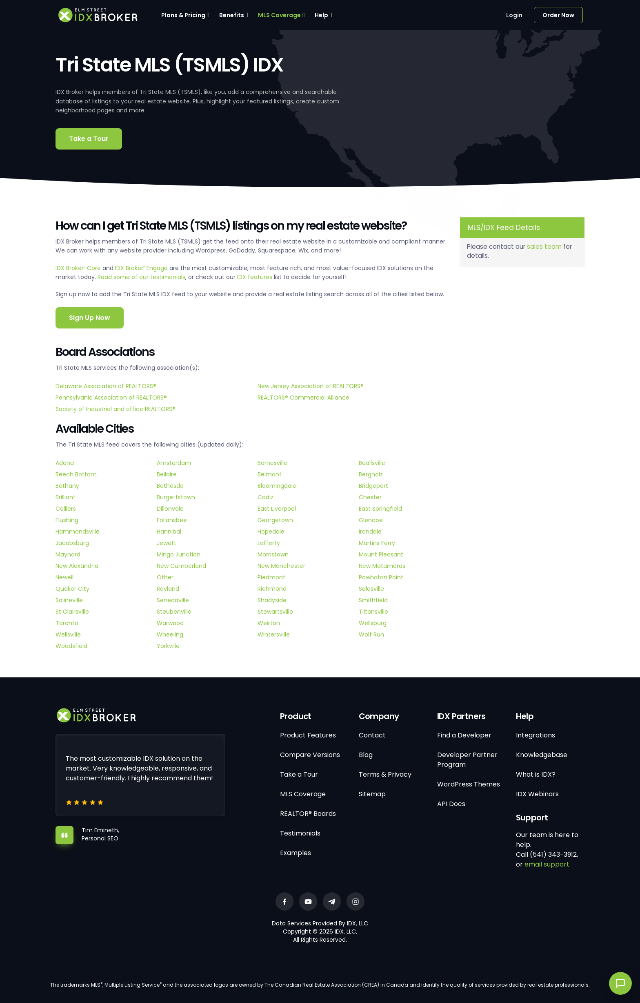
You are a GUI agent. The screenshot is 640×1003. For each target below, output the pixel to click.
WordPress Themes (468, 784)
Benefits (231, 15)
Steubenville (174, 612)
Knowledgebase (541, 755)
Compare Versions (310, 755)
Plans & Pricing (183, 15)
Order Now (558, 15)
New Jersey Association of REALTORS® (311, 386)
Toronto (67, 623)
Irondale (370, 531)
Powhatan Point (381, 577)
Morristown (273, 554)
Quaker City (72, 589)
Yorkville (168, 646)
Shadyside (272, 600)
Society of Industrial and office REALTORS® (116, 409)
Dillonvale (170, 509)
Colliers (66, 509)
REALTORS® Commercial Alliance (303, 397)
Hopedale (271, 531)
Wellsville (68, 634)
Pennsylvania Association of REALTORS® (111, 397)
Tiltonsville (373, 612)
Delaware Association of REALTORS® (106, 386)
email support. (547, 864)
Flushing (67, 520)
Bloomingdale (277, 486)
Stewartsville (275, 612)
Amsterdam (174, 463)
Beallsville (372, 463)
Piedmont (271, 577)
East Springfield (380, 509)
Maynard (68, 554)
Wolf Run (371, 634)
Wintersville (274, 634)
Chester (370, 497)
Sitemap (372, 794)
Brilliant (66, 497)
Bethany (67, 486)
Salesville (371, 589)
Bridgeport (373, 486)
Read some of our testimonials (141, 277)
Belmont (270, 474)
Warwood (170, 623)
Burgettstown (176, 497)
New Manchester (281, 566)
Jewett (166, 543)
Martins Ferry (377, 543)
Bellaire (167, 474)
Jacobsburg (72, 543)
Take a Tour (89, 138)
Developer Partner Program (467, 759)
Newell (64, 577)
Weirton (269, 623)
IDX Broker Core (79, 268)
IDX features (254, 277)
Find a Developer (464, 735)
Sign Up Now (89, 317)
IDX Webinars (537, 794)
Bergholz (371, 474)
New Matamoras (382, 566)
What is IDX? (536, 774)
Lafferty (269, 543)
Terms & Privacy (385, 774)
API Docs (451, 804)
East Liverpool (277, 509)
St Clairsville (72, 612)
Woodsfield (71, 646)
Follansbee (172, 520)
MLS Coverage (279, 15)
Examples (295, 853)
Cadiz (265, 497)
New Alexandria (77, 566)
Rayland (168, 589)
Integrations (535, 735)
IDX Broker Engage (142, 268)
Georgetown (275, 520)
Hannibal (169, 531)
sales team (544, 246)
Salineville (69, 600)
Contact (372, 735)
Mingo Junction (178, 554)
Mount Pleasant (381, 554)
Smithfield (373, 600)
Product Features (308, 735)
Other (165, 577)
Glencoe (371, 520)
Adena (65, 463)
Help (321, 15)
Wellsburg (373, 623)
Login (514, 15)
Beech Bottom (76, 474)
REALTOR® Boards (308, 813)
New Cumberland (181, 566)
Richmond (272, 589)
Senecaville (173, 600)
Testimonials (300, 833)
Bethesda (170, 486)
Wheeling (170, 634)
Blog (366, 755)
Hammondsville (78, 531)
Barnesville (272, 463)
